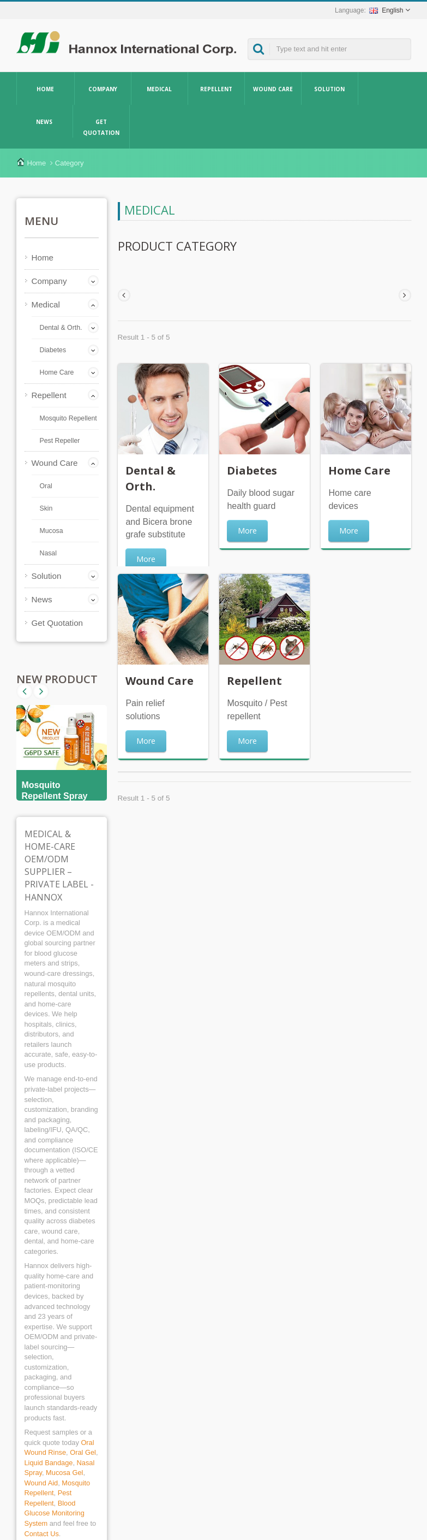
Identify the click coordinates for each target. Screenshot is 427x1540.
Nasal (48, 553)
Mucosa (51, 531)
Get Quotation (101, 127)
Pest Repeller (60, 441)
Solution (330, 88)
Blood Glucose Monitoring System (55, 1513)
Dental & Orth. (61, 327)
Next (24, 691)
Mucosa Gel (64, 1472)
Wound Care (273, 88)
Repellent (216, 88)
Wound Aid (41, 1483)
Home (45, 88)
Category (69, 163)
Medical (159, 88)
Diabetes (53, 350)
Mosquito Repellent (68, 418)
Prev (41, 691)
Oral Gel (83, 1452)
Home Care (57, 372)
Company (103, 88)
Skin (46, 508)
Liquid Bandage (49, 1463)
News (44, 121)
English (386, 10)
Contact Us (42, 1534)
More (145, 559)
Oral (46, 486)
